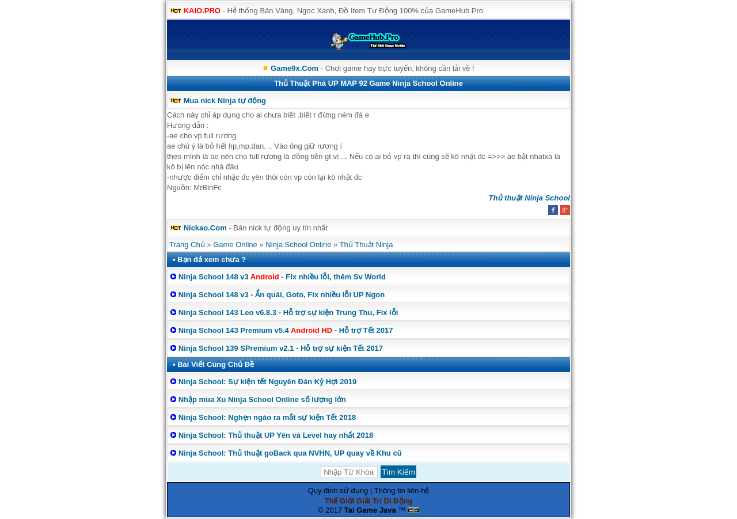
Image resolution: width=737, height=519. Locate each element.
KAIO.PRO (202, 10)
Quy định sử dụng (338, 490)
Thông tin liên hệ (402, 490)
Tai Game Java (370, 510)
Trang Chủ (187, 244)
